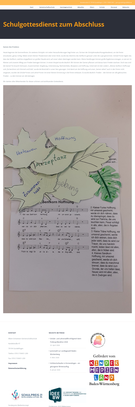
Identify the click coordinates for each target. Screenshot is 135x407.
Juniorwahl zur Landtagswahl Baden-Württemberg (63, 352)
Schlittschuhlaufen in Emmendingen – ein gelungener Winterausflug (65, 365)
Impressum (12, 363)
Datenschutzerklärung (17, 368)
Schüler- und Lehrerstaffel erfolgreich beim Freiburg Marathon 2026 (65, 340)
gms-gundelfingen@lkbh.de (124, 2)
